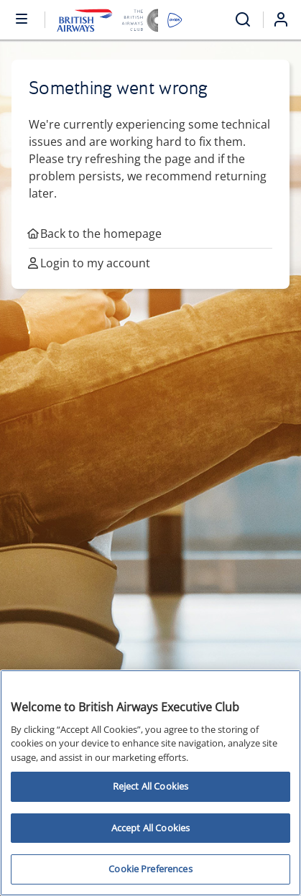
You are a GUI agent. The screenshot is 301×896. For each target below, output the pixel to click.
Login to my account (89, 263)
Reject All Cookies (150, 786)
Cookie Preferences (150, 868)
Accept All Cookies (150, 827)
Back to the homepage (95, 233)
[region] (150, 783)
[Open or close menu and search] (22, 18)
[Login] (286, 19)
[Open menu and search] (242, 20)
